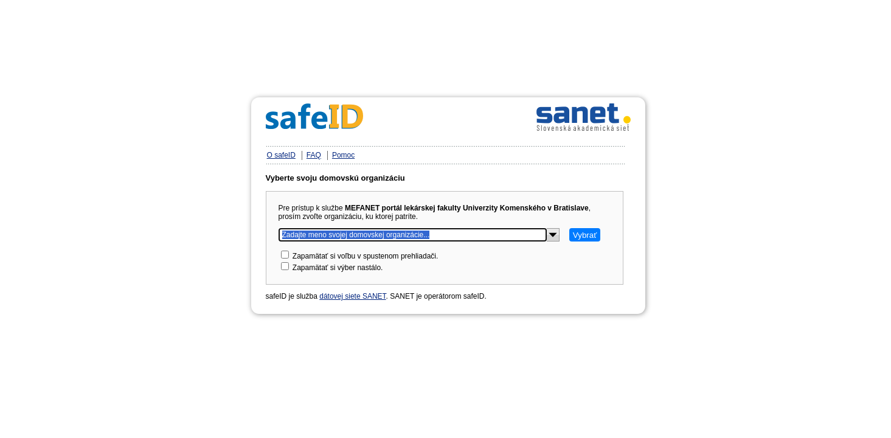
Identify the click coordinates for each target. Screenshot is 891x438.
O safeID (281, 155)
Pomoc (343, 155)
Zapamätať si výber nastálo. (338, 267)
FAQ (314, 155)
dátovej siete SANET (352, 296)
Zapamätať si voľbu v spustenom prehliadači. (365, 256)
